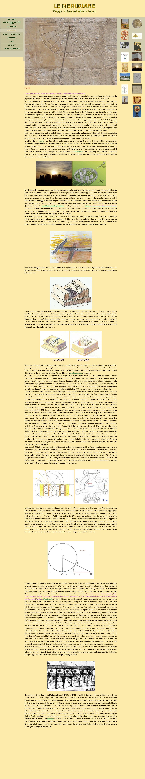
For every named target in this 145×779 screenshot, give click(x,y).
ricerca (41, 141)
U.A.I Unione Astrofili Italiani (53, 206)
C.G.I (101, 206)
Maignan (50, 719)
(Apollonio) (47, 599)
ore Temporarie (76, 373)
